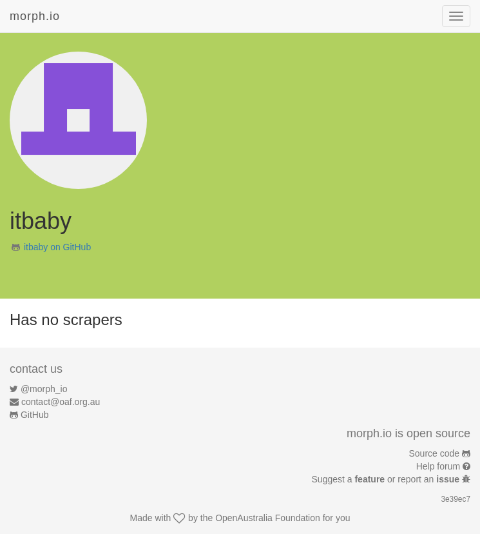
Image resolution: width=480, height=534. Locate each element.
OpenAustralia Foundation (267, 518)
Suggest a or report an (387, 479)
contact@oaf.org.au (60, 402)
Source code (434, 453)
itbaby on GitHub (57, 247)
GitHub (35, 415)
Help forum (438, 466)
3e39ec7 (455, 499)
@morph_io (44, 389)
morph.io (35, 16)
